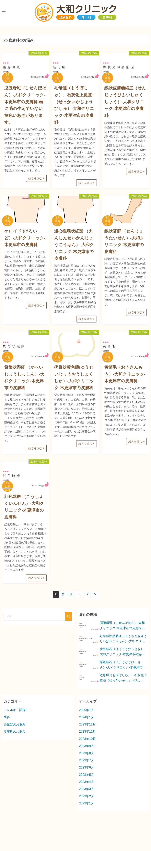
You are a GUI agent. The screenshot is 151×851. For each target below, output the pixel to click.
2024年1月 (86, 717)
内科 (7, 717)
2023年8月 (86, 753)
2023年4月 (86, 782)
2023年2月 (86, 796)
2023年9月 (86, 746)
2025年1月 (86, 710)
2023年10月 (87, 738)
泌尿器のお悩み (38, 332)
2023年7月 (86, 760)
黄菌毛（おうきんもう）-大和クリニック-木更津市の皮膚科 (124, 374)
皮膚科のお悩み (38, 53)
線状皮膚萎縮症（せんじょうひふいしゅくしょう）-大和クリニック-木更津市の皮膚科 (125, 102)
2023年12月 (87, 724)
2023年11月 (87, 731)
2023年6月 (86, 767)
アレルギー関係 (15, 710)
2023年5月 (86, 774)
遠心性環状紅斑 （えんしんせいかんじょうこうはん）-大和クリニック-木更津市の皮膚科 (74, 245)
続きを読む (36, 178)
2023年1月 (86, 803)
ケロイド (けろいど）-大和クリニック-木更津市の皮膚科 (24, 238)
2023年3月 (86, 789)
